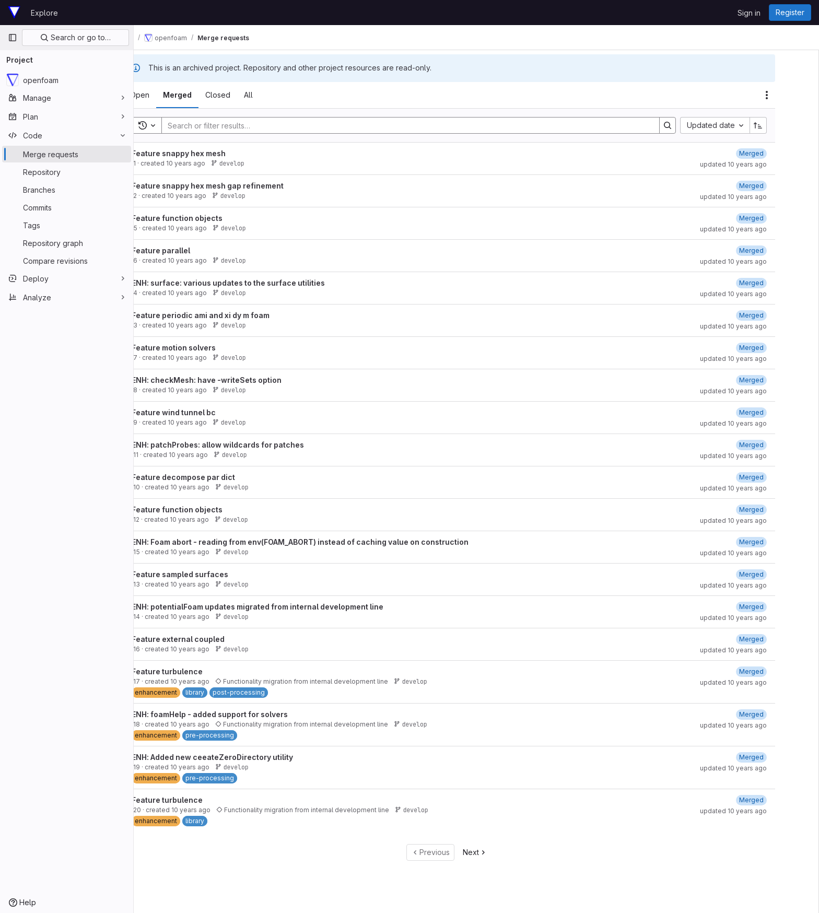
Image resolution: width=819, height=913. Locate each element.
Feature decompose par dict (210, 477)
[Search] (432, 125)
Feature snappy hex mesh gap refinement (235, 185)
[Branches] (66, 189)
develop (255, 163)
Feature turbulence (194, 671)
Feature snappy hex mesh (206, 153)
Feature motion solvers (201, 347)
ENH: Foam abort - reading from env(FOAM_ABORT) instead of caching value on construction (327, 541)
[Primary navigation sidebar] (12, 37)
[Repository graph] (66, 243)
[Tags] (66, 225)
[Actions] (794, 95)
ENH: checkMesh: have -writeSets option (234, 380)
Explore (44, 12)
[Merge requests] (66, 154)
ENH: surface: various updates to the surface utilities (255, 282)
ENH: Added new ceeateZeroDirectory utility (239, 757)
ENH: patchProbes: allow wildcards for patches (245, 444)
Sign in (749, 12)
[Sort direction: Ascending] (785, 125)
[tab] (166, 95)
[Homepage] (14, 12)
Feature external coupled (205, 639)
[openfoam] (66, 80)
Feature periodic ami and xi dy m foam (228, 315)
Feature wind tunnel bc (201, 412)
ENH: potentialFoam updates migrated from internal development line (285, 606)
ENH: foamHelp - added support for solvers (237, 714)
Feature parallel (188, 250)
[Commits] (66, 207)
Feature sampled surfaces (207, 574)
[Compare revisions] (66, 260)
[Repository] (66, 171)
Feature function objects (204, 218)
